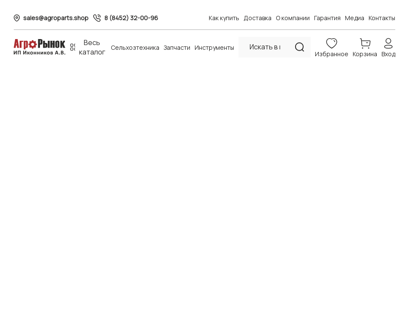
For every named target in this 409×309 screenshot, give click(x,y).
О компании (293, 18)
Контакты (382, 18)
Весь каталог (92, 47)
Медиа (354, 18)
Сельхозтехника (135, 47)
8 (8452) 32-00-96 (131, 18)
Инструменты (214, 47)
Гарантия (327, 18)
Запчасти (177, 47)
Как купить (224, 18)
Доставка (258, 18)
